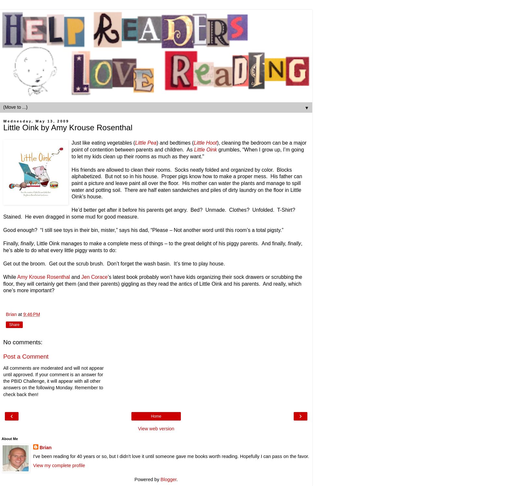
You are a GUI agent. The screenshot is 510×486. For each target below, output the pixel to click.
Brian (46, 447)
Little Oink (205, 149)
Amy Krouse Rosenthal (43, 277)
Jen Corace (94, 277)
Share (14, 324)
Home (156, 416)
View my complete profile (59, 465)
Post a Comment (25, 356)
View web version (156, 428)
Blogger (169, 479)
